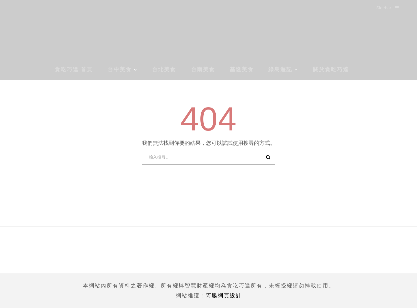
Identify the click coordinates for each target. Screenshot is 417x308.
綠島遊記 (280, 69)
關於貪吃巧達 (331, 69)
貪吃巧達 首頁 (74, 69)
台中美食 (120, 69)
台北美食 (164, 69)
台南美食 (203, 69)
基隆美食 (242, 69)
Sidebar (387, 7)
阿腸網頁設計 (224, 295)
